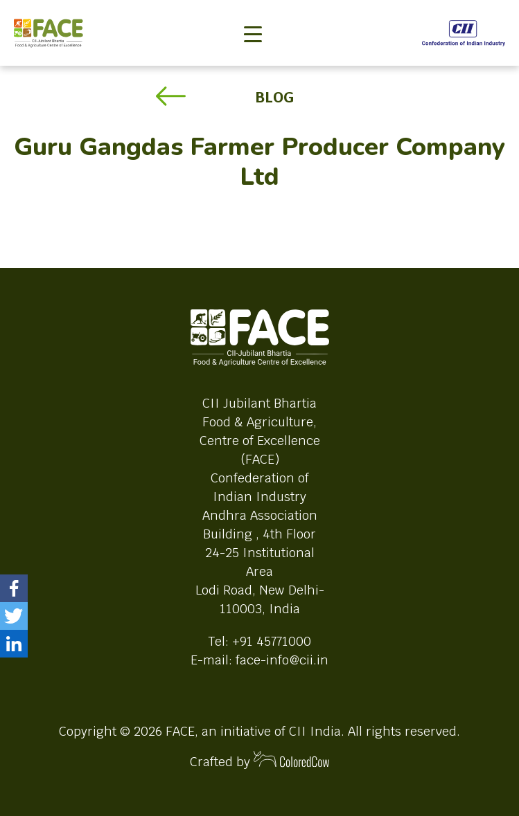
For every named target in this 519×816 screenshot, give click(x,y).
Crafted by (260, 760)
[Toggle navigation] (253, 11)
